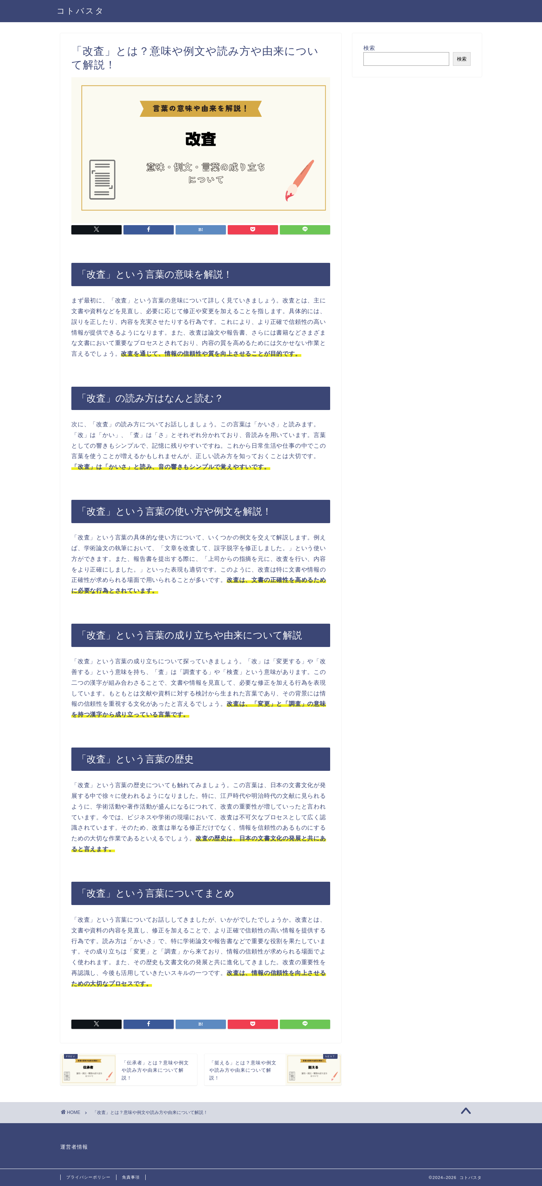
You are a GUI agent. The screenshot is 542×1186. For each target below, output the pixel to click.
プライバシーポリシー (88, 1177)
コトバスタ (81, 11)
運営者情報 (74, 1147)
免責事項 (131, 1177)
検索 (369, 48)
